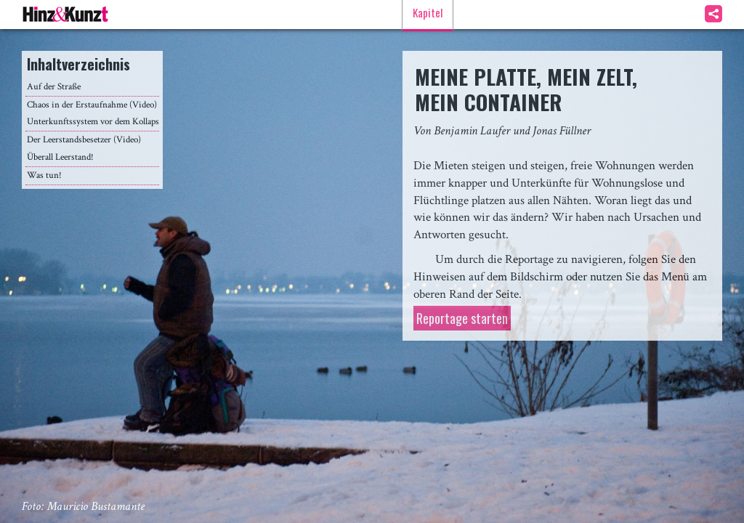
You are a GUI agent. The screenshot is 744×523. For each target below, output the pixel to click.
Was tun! (44, 175)
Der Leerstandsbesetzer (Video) (84, 140)
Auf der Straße (54, 87)
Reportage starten (462, 318)
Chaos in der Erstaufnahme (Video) (92, 105)
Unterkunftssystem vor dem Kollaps (93, 121)
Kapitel (427, 12)
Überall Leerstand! (60, 157)
